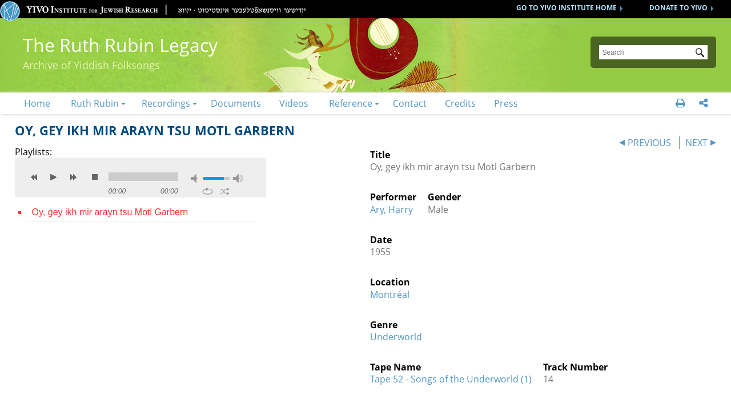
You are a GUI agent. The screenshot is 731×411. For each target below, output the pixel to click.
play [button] (53, 177)
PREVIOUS (649, 142)
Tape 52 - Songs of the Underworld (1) (451, 379)
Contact (410, 103)
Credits (460, 103)
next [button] (73, 177)
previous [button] (34, 177)
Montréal (389, 294)
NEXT (696, 142)
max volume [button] (238, 178)
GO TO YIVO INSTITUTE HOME (566, 8)
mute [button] (196, 178)
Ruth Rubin (95, 103)
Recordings (166, 103)
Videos (293, 103)
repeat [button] (207, 191)
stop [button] (95, 177)
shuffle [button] (225, 191)
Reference (350, 103)
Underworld (396, 337)
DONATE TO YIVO (678, 8)
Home (37, 103)
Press (506, 103)
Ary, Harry (391, 209)
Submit (702, 53)
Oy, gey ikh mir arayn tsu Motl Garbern (110, 212)
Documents (236, 103)
